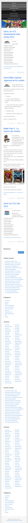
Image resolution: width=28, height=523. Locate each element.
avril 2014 (7, 369)
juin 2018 (7, 338)
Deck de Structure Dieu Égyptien (12, 274)
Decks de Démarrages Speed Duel (12, 289)
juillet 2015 (17, 356)
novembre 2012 (8, 382)
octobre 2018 (8, 336)
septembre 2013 (18, 374)
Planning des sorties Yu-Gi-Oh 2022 (12, 271)
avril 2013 (17, 377)
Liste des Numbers (14, 15)
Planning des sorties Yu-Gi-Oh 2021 (12, 272)
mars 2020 (7, 333)
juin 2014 (7, 368)
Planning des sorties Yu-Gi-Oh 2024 (12, 262)
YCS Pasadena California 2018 (11, 292)
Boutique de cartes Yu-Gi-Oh (14, 18)
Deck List (14, 3)
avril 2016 (7, 351)
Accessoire (7, 300)
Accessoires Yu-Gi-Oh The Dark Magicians (14, 279)
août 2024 (7, 324)
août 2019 (17, 333)
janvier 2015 (17, 361)
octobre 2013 (8, 374)
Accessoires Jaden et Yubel (11, 261)
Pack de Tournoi (8, 312)
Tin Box (14, 10)
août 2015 (7, 356)
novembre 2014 (18, 363)
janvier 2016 (17, 353)
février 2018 (17, 339)
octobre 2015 (18, 354)
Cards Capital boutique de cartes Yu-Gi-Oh (14, 520)
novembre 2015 (8, 354)
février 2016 (7, 353)
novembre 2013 (18, 372)
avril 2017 (17, 346)
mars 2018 (7, 339)
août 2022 (17, 326)
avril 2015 (7, 359)
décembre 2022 (8, 326)
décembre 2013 (8, 372)
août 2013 (7, 376)
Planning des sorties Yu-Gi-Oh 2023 (12, 264)
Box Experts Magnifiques (10, 269)
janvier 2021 (7, 331)
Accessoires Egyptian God (10, 276)
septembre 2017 (18, 343)
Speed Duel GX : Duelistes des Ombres (13, 267)
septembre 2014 (18, 364)
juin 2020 (17, 331)
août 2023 (17, 324)
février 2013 (17, 379)
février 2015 (7, 361)
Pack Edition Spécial (14, 8)
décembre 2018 (18, 334)
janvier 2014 (17, 371)
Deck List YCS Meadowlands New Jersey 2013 (12, 34)
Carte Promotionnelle (9, 305)
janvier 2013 (7, 381)
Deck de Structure (14, 13)
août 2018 (17, 336)
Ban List (7, 302)
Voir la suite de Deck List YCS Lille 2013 (12, 237)
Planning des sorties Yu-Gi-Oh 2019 (12, 284)
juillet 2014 (17, 366)
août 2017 (7, 344)
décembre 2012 (18, 381)
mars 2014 (17, 369)
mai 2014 (17, 368)
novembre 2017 (8, 343)
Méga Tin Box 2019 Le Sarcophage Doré (14, 286)
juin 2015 (7, 358)
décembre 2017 (18, 341)
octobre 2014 (8, 364)
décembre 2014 (8, 363)
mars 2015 (17, 359)
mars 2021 (17, 329)
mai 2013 (7, 377)
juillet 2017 (17, 344)
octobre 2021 (8, 329)
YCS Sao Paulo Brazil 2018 (11, 291)
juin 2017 (7, 346)
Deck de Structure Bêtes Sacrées (12, 282)
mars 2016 (17, 351)
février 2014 (7, 371)
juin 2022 (7, 328)
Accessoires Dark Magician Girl (12, 266)
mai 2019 (7, 334)
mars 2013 (7, 379)
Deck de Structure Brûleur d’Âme (12, 287)
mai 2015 (17, 358)
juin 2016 (17, 349)
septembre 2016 (8, 349)
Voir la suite (21, 72)
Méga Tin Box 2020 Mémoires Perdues (13, 277)
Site (6, 315)
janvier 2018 (7, 341)
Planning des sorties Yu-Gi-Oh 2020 (12, 281)
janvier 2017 (17, 348)
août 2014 (7, 366)
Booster (14, 5)
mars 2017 (7, 348)
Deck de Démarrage (9, 307)
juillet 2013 (17, 376)
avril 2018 (17, 338)
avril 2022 (17, 328)
